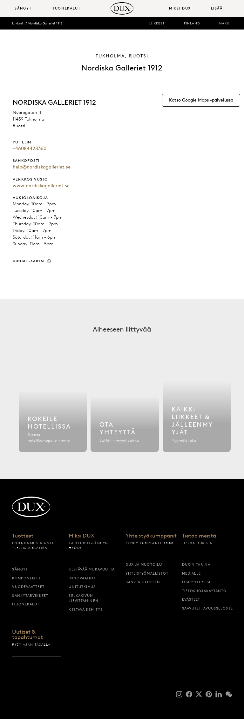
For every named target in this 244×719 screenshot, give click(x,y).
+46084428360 (29, 148)
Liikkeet (17, 23)
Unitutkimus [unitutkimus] (82, 586)
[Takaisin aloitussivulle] (122, 8)
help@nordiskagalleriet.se (42, 167)
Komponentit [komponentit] (26, 578)
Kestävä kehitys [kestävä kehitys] (86, 609)
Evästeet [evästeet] (191, 599)
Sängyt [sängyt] (20, 569)
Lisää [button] (217, 8)
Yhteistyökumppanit (149, 536)
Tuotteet (22, 536)
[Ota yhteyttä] (125, 412)
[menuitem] (30, 8)
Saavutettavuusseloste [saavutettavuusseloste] (206, 608)
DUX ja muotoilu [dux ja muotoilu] (143, 564)
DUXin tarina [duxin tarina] (196, 564)
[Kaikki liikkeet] (197, 412)
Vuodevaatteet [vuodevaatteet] (28, 586)
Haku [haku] (224, 23)
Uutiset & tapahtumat (27, 634)
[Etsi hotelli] (53, 412)
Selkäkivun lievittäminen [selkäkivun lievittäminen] (83, 598)
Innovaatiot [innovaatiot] (82, 578)
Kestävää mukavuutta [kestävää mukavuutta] (92, 569)
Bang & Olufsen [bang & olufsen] (142, 582)
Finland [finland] (192, 23)
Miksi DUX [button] (180, 8)
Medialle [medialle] (191, 573)
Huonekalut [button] (66, 8)
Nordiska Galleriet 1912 (45, 23)
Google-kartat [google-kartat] (29, 261)
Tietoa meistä (199, 536)
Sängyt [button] (23, 8)
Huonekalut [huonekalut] (25, 604)
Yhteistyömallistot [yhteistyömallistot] (147, 573)
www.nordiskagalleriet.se (41, 185)
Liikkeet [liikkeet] (157, 23)
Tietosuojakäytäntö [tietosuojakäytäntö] (204, 591)
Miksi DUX (81, 536)
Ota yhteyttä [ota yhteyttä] (196, 582)
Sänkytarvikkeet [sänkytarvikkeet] (30, 595)
